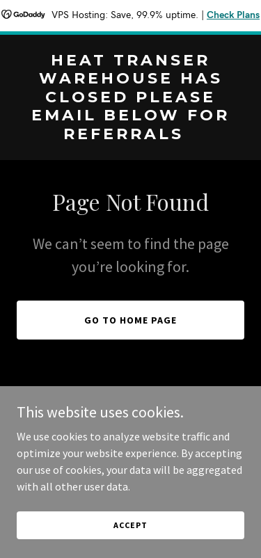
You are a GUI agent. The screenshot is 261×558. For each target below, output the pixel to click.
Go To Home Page (130, 320)
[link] (130, 135)
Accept (130, 525)
